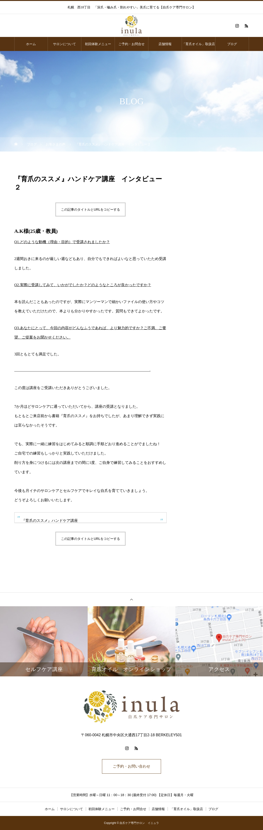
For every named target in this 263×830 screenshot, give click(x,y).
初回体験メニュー (98, 44)
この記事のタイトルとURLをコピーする (90, 209)
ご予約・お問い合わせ (131, 766)
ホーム (31, 44)
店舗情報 (165, 44)
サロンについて (64, 44)
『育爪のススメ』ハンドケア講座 (50, 521)
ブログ (232, 44)
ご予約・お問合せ (131, 44)
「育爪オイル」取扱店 (198, 44)
